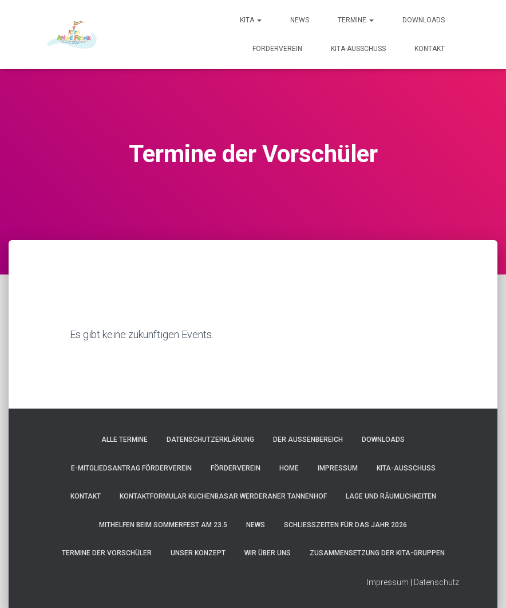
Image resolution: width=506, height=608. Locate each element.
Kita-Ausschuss (358, 49)
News (299, 20)
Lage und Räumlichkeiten (391, 496)
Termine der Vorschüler (107, 553)
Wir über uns (267, 553)
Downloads (423, 20)
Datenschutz (436, 582)
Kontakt (429, 49)
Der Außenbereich (308, 440)
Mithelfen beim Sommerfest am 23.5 (163, 525)
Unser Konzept (198, 553)
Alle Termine (124, 440)
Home (289, 468)
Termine (356, 20)
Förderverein (277, 49)
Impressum (338, 468)
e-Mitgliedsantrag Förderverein (131, 468)
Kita (251, 20)
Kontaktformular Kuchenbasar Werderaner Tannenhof (223, 496)
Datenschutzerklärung (210, 440)
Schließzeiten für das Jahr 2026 (345, 525)
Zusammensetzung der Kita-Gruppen (377, 553)
